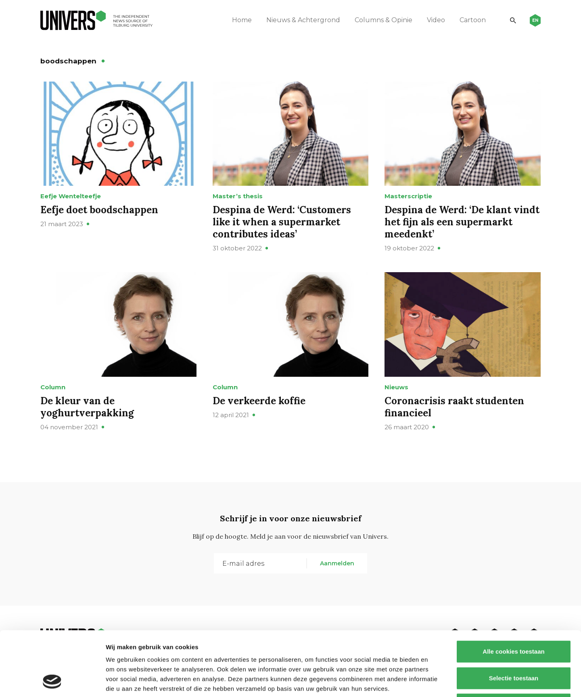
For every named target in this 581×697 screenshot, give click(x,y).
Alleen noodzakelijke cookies (514, 643)
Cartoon (473, 20)
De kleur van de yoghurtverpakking (87, 407)
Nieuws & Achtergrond (303, 20)
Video (436, 20)
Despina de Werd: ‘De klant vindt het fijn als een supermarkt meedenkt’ (462, 222)
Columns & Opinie (383, 20)
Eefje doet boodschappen (99, 210)
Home (242, 20)
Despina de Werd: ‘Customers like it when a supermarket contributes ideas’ (282, 222)
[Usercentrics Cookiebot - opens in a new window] (52, 681)
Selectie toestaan (514, 617)
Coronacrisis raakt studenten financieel (454, 407)
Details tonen (436, 681)
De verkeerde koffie (259, 401)
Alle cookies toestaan (513, 591)
